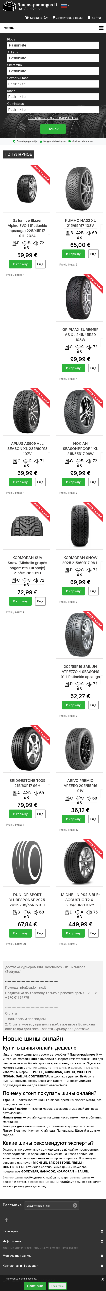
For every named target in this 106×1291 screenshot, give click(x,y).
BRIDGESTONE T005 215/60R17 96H (27, 783)
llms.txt (55, 1248)
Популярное (18, 154)
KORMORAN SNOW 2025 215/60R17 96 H (80, 560)
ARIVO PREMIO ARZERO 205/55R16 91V (80, 785)
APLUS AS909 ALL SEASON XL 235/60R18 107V (27, 448)
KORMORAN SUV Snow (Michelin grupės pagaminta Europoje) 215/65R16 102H (27, 565)
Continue (35, 1286)
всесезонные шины (85, 1067)
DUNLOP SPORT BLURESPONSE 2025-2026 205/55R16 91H (27, 900)
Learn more (57, 1286)
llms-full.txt (70, 1248)
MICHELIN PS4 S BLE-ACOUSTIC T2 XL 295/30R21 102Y (80, 900)
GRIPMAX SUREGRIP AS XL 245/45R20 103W (80, 334)
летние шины (57, 1067)
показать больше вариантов (53, 118)
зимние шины (36, 1067)
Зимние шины (13, 1177)
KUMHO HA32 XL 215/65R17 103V (80, 223)
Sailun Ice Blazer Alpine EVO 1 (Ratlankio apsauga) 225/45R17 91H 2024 (27, 228)
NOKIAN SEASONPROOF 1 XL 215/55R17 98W (80, 448)
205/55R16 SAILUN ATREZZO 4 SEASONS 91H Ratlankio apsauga (80, 671)
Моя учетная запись (17, 1255)
